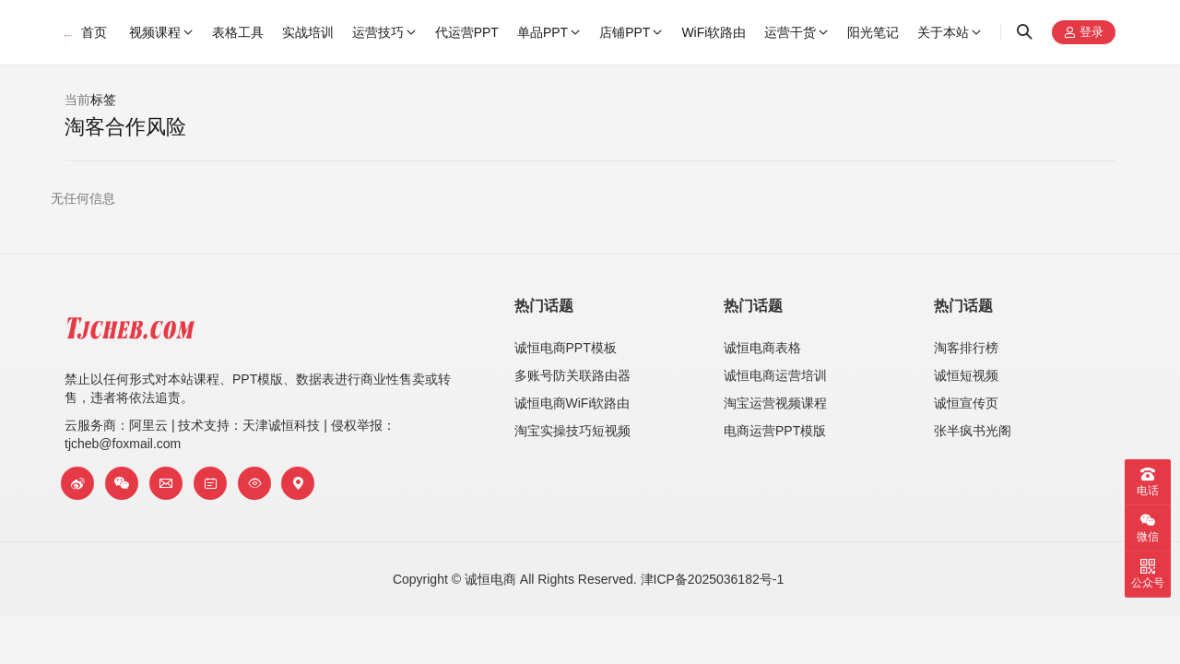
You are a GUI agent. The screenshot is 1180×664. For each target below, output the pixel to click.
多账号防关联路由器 (572, 375)
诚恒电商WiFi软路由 (572, 403)
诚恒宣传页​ (966, 403)
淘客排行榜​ (966, 347)
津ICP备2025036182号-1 (713, 579)
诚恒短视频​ (966, 375)
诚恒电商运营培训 (775, 375)
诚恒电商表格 (762, 347)
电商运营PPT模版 (775, 430)
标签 (103, 99)
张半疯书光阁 (972, 430)
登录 (1083, 33)
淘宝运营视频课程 (775, 403)
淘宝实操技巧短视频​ (572, 430)
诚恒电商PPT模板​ (565, 347)
